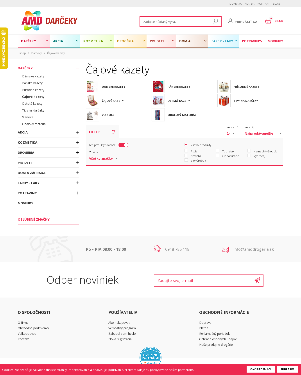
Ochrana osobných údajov (217, 339)
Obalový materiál (34, 124)
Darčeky (28, 41)
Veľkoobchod (27, 333)
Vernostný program (122, 328)
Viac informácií (260, 369)
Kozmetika (93, 41)
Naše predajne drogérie (216, 344)
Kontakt (264, 3)
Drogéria (125, 41)
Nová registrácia (120, 339)
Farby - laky (222, 41)
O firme (23, 322)
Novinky (275, 41)
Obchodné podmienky (33, 328)
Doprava (235, 3)
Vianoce (27, 117)
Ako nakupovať (119, 322)
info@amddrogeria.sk (253, 249)
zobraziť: (232, 127)
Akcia (58, 41)
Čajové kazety (56, 53)
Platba (249, 3)
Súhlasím (287, 369)
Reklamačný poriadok (214, 333)
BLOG (276, 3)
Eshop (22, 53)
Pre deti (157, 41)
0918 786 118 (177, 249)
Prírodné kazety (33, 90)
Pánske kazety (32, 83)
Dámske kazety (33, 76)
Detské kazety (32, 103)
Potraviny (251, 41)
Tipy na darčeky (33, 110)
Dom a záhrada (187, 43)
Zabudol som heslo (122, 333)
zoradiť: (249, 127)
